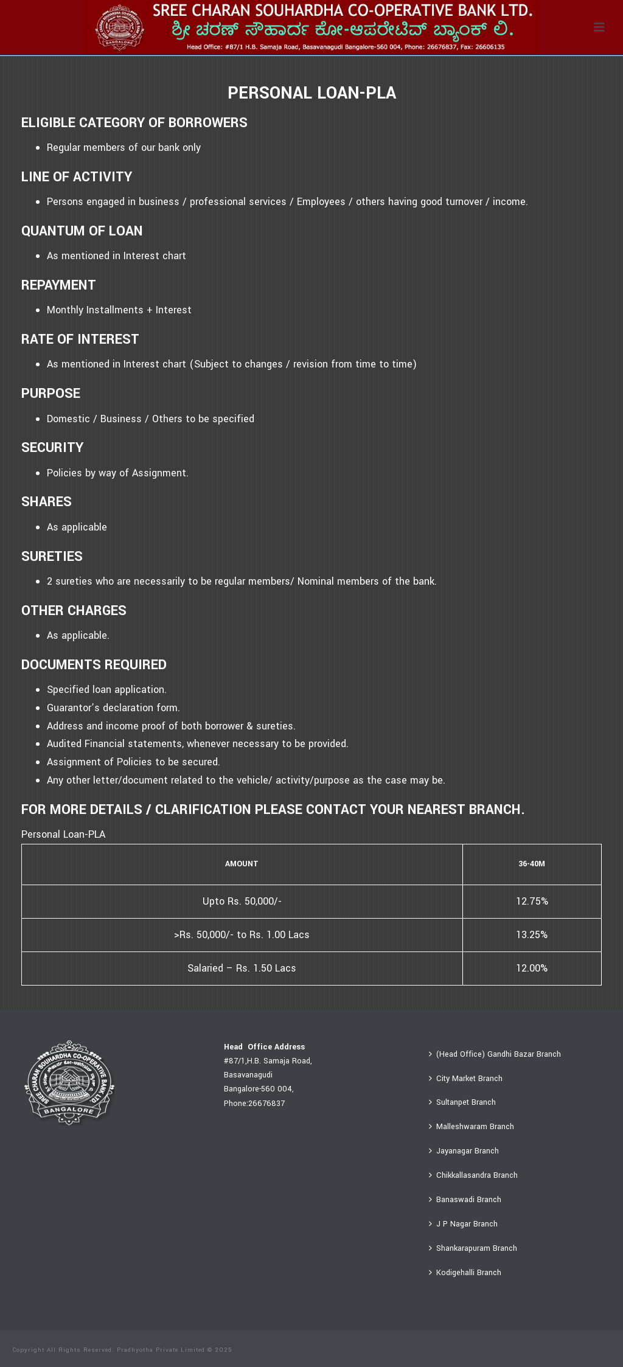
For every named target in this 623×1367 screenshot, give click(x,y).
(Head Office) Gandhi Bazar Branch (495, 1054)
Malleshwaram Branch (471, 1126)
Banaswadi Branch (465, 1199)
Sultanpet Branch (462, 1102)
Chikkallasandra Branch (473, 1175)
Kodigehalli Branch (465, 1272)
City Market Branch (466, 1078)
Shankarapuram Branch (473, 1248)
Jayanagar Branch (464, 1151)
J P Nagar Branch (463, 1224)
